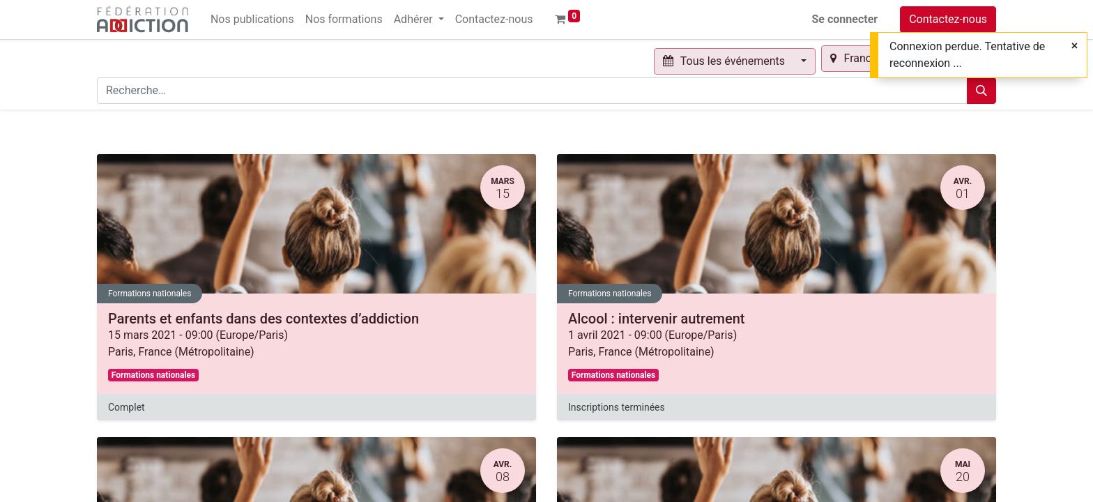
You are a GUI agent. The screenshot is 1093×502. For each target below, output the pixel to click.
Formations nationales (149, 293)
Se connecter (845, 19)
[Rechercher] (981, 90)
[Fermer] (1074, 46)
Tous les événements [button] (725, 61)
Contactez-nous (948, 19)
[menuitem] (252, 19)
